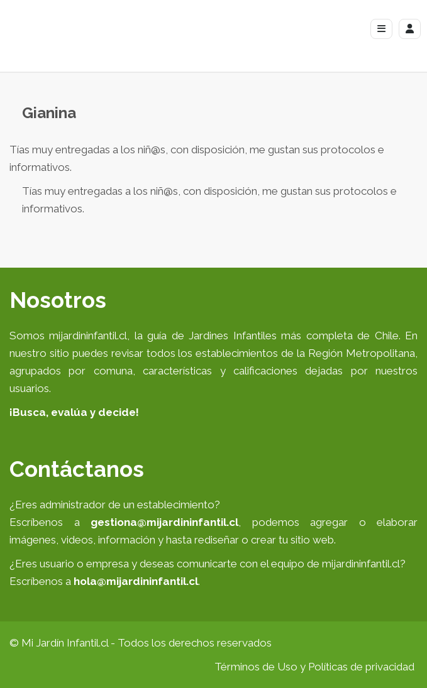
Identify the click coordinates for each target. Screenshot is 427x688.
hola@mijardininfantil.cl (136, 581)
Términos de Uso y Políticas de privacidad (314, 666)
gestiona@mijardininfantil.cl (164, 522)
